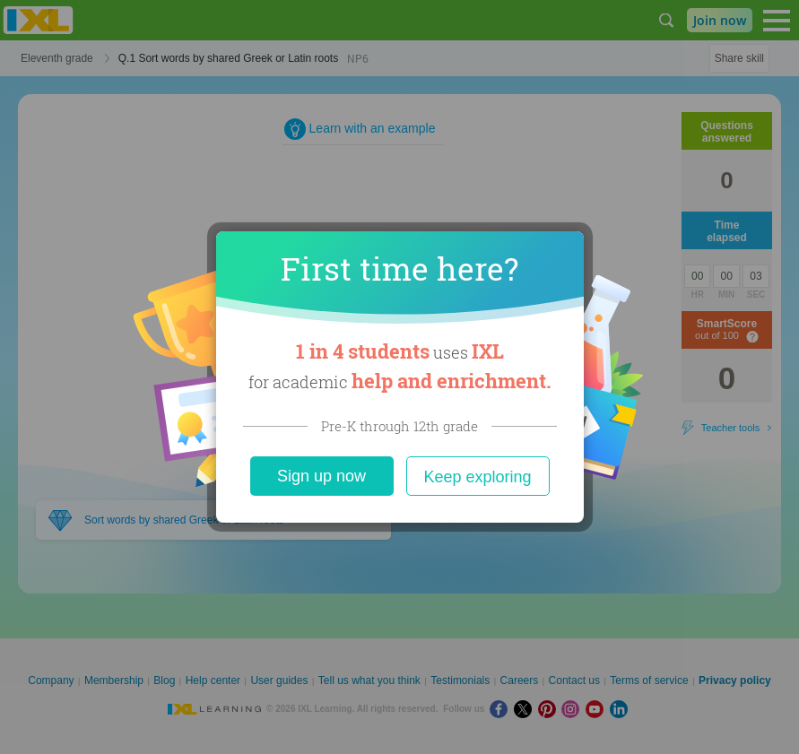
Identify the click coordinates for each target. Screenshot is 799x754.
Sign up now (321, 476)
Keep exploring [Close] (477, 477)
